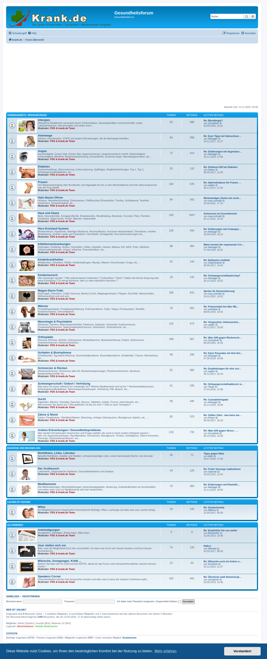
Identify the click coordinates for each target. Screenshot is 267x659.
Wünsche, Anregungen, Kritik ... (59, 560)
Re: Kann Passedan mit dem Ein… (223, 353)
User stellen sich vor (52, 545)
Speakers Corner (49, 576)
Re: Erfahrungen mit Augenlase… (223, 151)
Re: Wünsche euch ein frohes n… (223, 561)
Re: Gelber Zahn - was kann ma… (223, 415)
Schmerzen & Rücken (52, 368)
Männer (43, 306)
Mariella (212, 548)
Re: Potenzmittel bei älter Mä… (221, 306)
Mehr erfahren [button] (166, 651)
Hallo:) (207, 546)
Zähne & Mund (48, 414)
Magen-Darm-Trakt (50, 290)
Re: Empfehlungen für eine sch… (222, 368)
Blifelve (212, 510)
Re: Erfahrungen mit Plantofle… (222, 484)
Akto (210, 456)
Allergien (44, 120)
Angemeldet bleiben (168, 601)
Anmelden (12, 596)
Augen (42, 151)
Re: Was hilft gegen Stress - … (221, 430)
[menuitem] (32, 33)
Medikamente (47, 484)
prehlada (213, 309)
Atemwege (45, 135)
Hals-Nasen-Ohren (50, 197)
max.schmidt (215, 200)
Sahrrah (212, 471)
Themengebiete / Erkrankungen (27, 115)
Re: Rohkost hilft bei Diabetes (221, 167)
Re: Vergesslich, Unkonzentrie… (222, 322)
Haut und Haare (48, 213)
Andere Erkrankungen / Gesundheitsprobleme (69, 430)
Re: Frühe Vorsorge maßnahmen (222, 469)
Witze (41, 507)
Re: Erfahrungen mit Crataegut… (222, 229)
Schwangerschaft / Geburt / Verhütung (64, 383)
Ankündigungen (49, 529)
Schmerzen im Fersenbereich (220, 213)
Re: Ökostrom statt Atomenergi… (223, 577)
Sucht (42, 399)
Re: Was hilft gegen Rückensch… (223, 337)
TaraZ (211, 386)
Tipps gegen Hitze (214, 453)
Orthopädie (45, 337)
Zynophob (213, 123)
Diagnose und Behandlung (23, 448)
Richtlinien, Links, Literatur (56, 453)
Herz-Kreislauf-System (53, 228)
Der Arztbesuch (48, 468)
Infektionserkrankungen (54, 244)
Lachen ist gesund (18, 502)
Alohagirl (213, 138)
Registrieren (31, 596)
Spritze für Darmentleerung (219, 291)
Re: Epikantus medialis (217, 260)
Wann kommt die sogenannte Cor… (224, 244)
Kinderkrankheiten (50, 259)
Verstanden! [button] (242, 651)
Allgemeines (15, 525)
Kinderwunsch (48, 275)
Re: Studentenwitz (214, 507)
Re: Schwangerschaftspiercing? (222, 275)
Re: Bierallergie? (213, 120)
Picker (211, 417)
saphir (211, 185)
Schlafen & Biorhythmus (54, 352)
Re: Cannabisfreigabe (216, 399)
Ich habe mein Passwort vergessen (135, 601)
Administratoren (25, 626)
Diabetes (44, 166)
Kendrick (213, 564)
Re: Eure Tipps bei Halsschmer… (222, 136)
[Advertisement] (132, 74)
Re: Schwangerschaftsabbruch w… (224, 384)
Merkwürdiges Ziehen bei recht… (222, 198)
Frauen (42, 182)
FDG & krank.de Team (62, 128)
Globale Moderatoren (46, 626)
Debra (211, 169)
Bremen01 (213, 533)
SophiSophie (215, 262)
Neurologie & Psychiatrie (55, 321)
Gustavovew (129, 637)
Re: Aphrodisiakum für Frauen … (222, 182)
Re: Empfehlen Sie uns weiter (220, 530)
